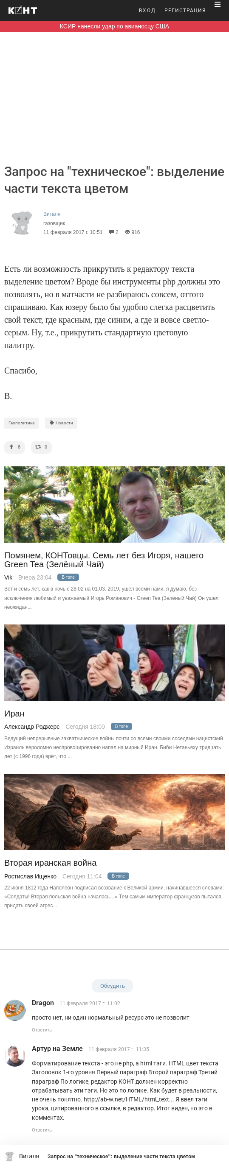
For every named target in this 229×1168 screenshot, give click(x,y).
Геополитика (21, 423)
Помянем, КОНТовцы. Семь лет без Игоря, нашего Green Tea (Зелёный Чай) (104, 560)
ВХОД (147, 11)
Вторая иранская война (50, 863)
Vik (8, 577)
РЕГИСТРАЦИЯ (185, 11)
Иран (14, 713)
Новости (61, 423)
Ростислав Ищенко (30, 876)
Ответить (42, 1030)
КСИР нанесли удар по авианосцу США (114, 26)
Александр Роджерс (31, 726)
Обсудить (112, 986)
